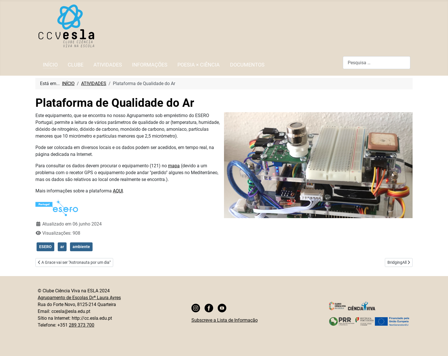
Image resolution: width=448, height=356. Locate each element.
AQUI (118, 191)
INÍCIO (50, 65)
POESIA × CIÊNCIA (198, 65)
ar (62, 246)
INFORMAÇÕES (149, 65)
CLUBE (75, 65)
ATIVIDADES (107, 65)
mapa (174, 165)
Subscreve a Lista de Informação (224, 320)
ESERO (45, 246)
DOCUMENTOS (247, 65)
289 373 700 (81, 325)
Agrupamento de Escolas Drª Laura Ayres (79, 297)
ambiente (81, 246)
